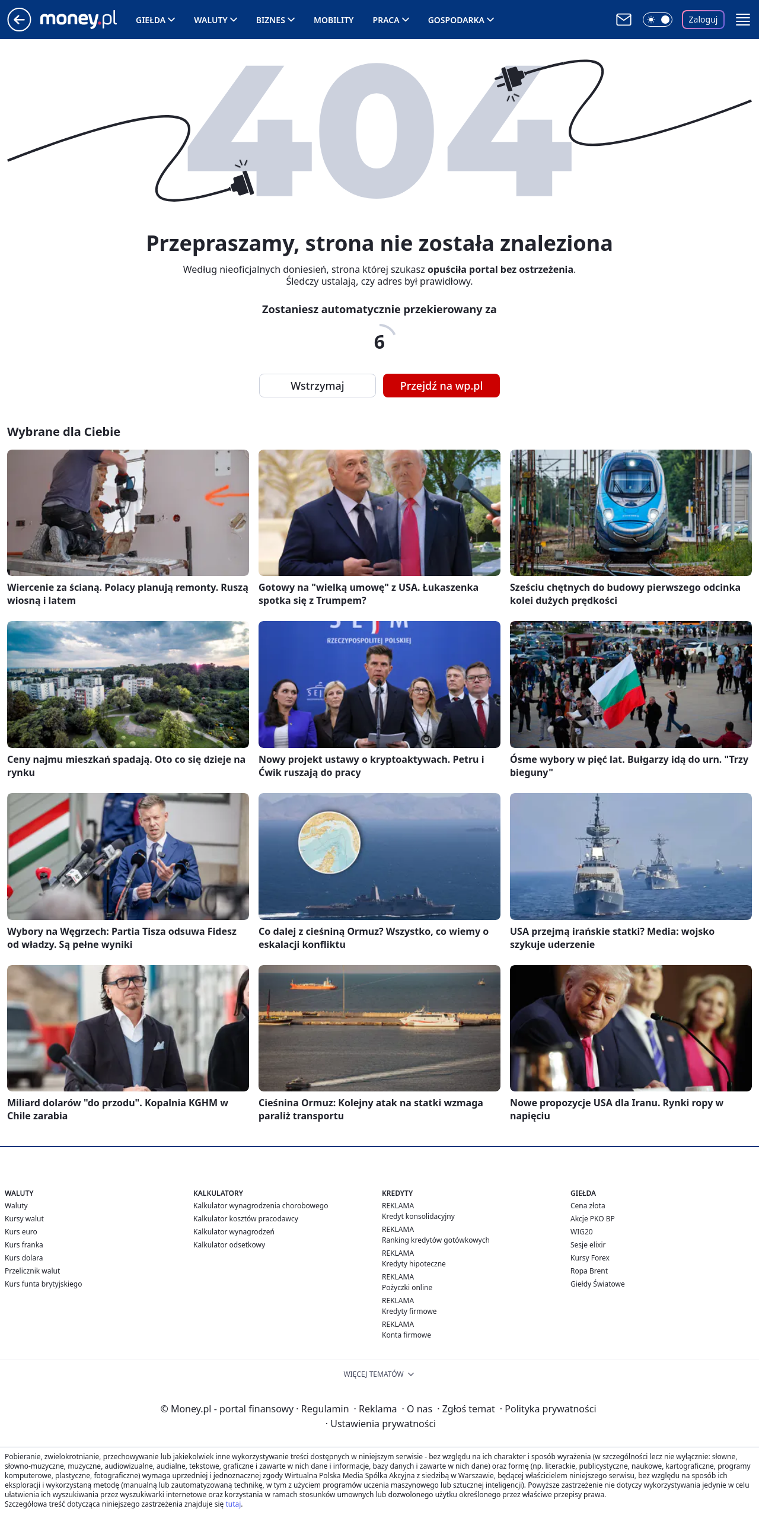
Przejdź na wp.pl (441, 385)
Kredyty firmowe (409, 1311)
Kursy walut (24, 1219)
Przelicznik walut (32, 1271)
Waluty (211, 20)
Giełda (150, 20)
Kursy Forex (590, 1258)
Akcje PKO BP (592, 1219)
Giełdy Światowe (597, 1284)
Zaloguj (703, 19)
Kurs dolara (24, 1258)
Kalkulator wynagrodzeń (234, 1232)
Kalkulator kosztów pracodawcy (245, 1219)
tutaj (233, 1504)
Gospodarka (456, 20)
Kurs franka (24, 1245)
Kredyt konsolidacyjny (418, 1216)
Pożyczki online (407, 1287)
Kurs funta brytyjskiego (43, 1284)
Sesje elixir (587, 1245)
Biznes (270, 20)
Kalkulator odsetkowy (229, 1245)
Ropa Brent (589, 1271)
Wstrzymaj (317, 385)
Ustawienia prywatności (381, 1423)
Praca (386, 20)
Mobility (334, 20)
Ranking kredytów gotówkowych (436, 1240)
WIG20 (581, 1232)
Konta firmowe (406, 1335)
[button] (743, 19)
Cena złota (587, 1206)
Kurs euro (21, 1232)
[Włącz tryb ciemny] (657, 19)
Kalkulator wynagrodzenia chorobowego (260, 1206)
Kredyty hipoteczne (414, 1264)
